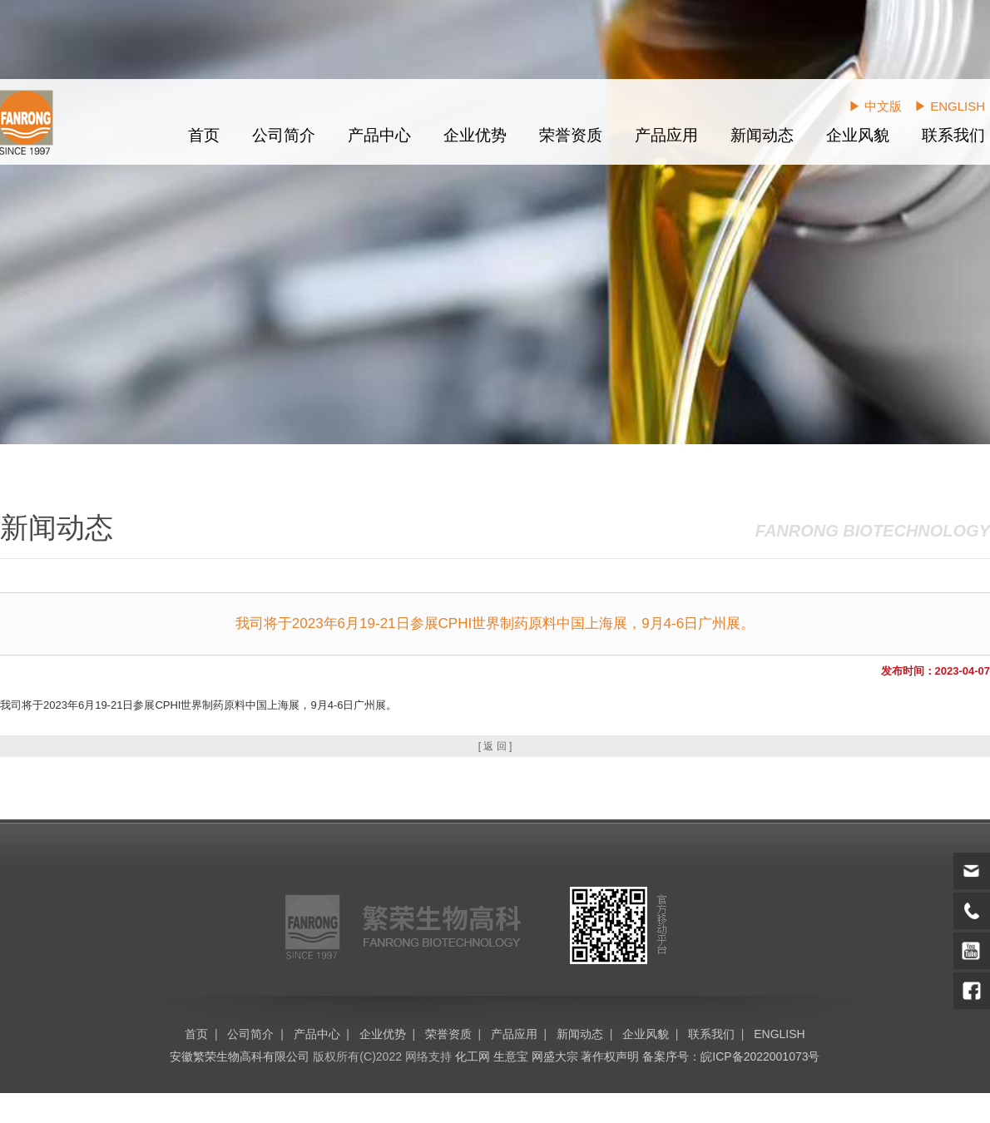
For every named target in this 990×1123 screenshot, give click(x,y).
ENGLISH (779, 1034)
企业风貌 (857, 135)
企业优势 (475, 135)
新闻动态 (762, 135)
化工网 (472, 1056)
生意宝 (510, 1056)
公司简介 (283, 135)
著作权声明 (610, 1056)
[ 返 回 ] (495, 746)
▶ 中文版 (875, 106)
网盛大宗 (555, 1056)
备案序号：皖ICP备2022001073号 (730, 1056)
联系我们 (953, 135)
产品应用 (666, 135)
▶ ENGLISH (949, 106)
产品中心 (379, 135)
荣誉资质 (570, 135)
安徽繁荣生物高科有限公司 (239, 1056)
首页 (204, 135)
